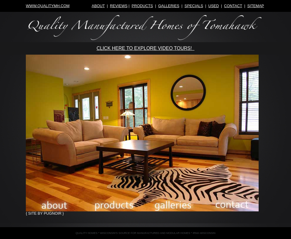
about (98, 6)
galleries (168, 6)
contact (233, 6)
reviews (118, 6)
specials (193, 6)
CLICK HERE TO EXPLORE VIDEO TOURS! (145, 48)
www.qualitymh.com (47, 6)
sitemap (255, 6)
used (213, 6)
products (142, 6)
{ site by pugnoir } (45, 213)
